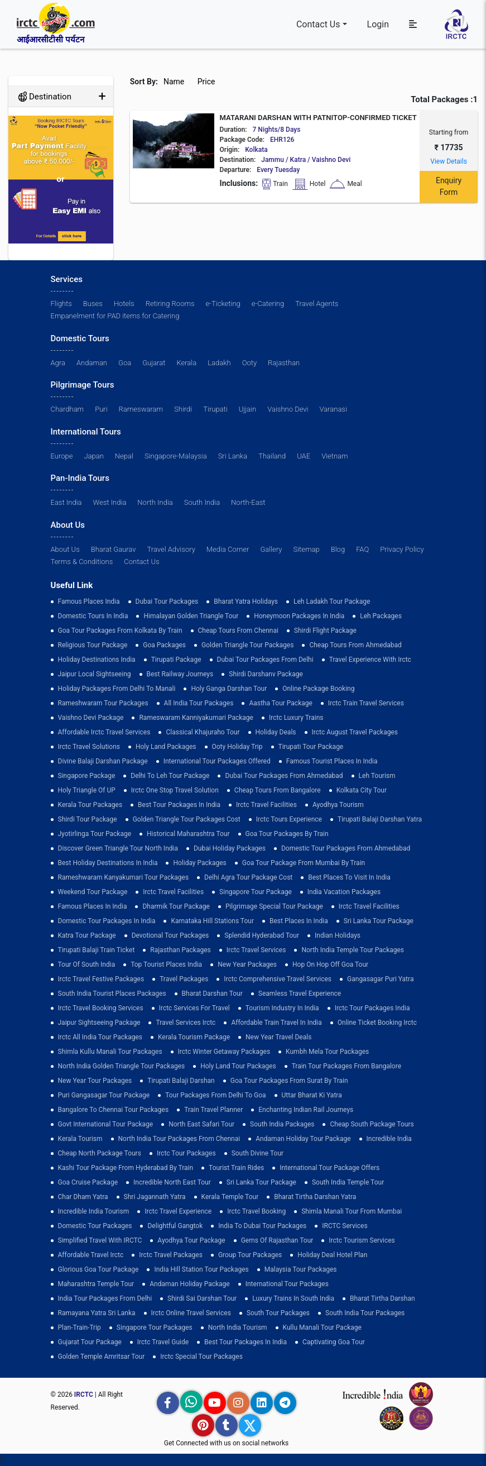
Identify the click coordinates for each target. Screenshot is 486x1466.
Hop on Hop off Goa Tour (330, 964)
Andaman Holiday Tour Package (303, 1139)
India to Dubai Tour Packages (262, 1226)
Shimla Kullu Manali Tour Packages (110, 1052)
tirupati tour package (311, 747)
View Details (448, 161)
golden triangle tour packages (247, 645)
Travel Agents (316, 303)
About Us (65, 549)
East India (66, 502)
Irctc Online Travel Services (191, 1313)
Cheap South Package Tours (371, 1124)
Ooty (249, 363)
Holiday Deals (276, 732)
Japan (93, 456)
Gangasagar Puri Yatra (380, 979)
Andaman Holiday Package (190, 1284)
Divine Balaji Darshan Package (103, 761)
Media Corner (227, 549)
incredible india (389, 1139)
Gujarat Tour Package (90, 1342)
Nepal (124, 456)
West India (110, 502)
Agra (58, 363)
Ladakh (219, 363)
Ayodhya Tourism (338, 805)
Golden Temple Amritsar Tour (101, 1356)
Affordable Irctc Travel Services (104, 732)
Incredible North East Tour (172, 1182)
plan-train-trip (79, 1327)
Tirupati (215, 409)
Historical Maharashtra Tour (188, 834)
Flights (61, 303)
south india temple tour (348, 1182)
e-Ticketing (223, 303)
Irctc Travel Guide (163, 1342)
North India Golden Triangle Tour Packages (121, 1066)
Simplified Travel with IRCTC (100, 1240)
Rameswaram (141, 409)
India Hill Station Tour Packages (201, 1269)
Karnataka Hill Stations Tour (212, 921)
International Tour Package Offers (329, 1168)
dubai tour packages (167, 601)
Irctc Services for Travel (194, 1008)
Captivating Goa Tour (333, 1342)
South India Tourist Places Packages (112, 993)
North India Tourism (237, 1327)
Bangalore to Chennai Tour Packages (113, 1110)
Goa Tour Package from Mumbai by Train (303, 863)
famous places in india (92, 906)
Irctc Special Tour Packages (201, 1356)
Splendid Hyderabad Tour (261, 935)
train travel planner (213, 1110)
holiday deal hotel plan (332, 1255)
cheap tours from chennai (238, 630)
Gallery (271, 549)
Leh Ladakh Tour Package (331, 601)
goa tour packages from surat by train (289, 1081)
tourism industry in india (282, 1008)
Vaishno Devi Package (91, 718)
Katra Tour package (87, 935)
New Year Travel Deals (278, 1037)
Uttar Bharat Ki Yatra (312, 1095)
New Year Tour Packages (95, 1081)
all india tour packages (199, 703)
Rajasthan (284, 363)
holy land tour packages (238, 1066)
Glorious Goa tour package (98, 1269)
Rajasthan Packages (180, 950)
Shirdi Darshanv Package (266, 674)
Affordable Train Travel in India (276, 1022)
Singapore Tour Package (255, 892)
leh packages (381, 616)
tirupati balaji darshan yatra (380, 819)
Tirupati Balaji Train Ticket (96, 950)
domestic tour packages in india (107, 921)
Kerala (186, 363)
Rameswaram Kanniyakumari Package (196, 718)
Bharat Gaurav (113, 549)
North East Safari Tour (201, 1124)
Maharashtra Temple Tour (96, 1284)
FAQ (362, 549)
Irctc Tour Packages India (372, 1008)
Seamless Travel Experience (299, 993)
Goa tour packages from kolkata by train (120, 630)
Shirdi (183, 409)
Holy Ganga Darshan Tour (229, 689)
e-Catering (268, 303)
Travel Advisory (171, 549)
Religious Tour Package (93, 645)
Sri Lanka (232, 456)
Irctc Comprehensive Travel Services (277, 979)
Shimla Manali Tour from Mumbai (351, 1211)
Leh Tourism (377, 776)
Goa (124, 363)
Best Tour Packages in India (179, 805)
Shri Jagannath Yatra (155, 1197)
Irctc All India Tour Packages (100, 1037)
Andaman (91, 363)
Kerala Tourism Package (194, 1037)
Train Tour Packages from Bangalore (346, 1066)
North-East (248, 502)
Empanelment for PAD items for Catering (115, 316)
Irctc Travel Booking (256, 1211)
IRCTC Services (344, 1226)
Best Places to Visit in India (349, 877)
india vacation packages (344, 892)
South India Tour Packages (365, 1313)
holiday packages (199, 863)
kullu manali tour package (322, 1327)
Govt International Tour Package (105, 1124)
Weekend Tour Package (93, 892)
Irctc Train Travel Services (366, 703)
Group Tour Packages (250, 1255)
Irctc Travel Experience (178, 1211)
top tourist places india (166, 964)
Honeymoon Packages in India (299, 616)
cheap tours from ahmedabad (355, 645)
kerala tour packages (90, 805)
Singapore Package (87, 776)
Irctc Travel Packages (171, 1255)
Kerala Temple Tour (230, 1197)
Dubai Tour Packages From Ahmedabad (284, 776)
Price (207, 81)
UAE (303, 456)
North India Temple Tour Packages (352, 950)
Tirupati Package (176, 659)
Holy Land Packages (166, 747)
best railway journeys (180, 674)
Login (378, 24)
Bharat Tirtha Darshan (382, 1298)
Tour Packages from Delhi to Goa (215, 1095)
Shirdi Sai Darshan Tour (202, 1298)
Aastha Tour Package (280, 703)
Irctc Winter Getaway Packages (224, 1052)
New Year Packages (247, 964)
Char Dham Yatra (83, 1197)
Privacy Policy (402, 549)
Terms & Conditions (82, 561)
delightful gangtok (175, 1226)
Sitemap (306, 549)
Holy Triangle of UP (87, 790)
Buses (93, 303)
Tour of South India (87, 964)
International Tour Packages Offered (217, 761)
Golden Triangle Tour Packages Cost (186, 819)
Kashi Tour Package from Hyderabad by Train (126, 1168)
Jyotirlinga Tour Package (95, 834)
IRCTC (83, 1394)
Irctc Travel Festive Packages (101, 979)
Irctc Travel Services (256, 950)
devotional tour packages (170, 935)
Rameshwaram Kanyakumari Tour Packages (123, 877)
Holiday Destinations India (97, 659)
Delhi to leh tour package (170, 776)
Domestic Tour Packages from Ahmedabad (345, 848)
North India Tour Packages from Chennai (179, 1139)
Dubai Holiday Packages (230, 848)
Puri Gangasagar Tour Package (104, 1095)
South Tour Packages (278, 1313)
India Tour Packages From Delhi (105, 1298)
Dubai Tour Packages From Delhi (265, 659)
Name (174, 81)
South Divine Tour (257, 1153)
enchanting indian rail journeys (305, 1110)
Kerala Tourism (80, 1139)
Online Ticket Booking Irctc (377, 1022)
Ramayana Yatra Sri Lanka (97, 1313)
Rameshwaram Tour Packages (103, 703)
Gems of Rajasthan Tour (277, 1240)
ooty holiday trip (237, 747)
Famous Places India (89, 601)
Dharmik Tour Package (175, 906)
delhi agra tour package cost (248, 877)
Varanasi (333, 409)
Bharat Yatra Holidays (246, 601)
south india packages (282, 1124)
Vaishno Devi (287, 409)
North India (154, 502)
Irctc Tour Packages (186, 1153)
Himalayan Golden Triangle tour (190, 616)
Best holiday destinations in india (108, 863)
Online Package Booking (318, 689)
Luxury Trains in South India (293, 1298)
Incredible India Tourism (93, 1211)
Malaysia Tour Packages (300, 1269)
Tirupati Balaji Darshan (181, 1081)
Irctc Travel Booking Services (100, 1008)
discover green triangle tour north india (118, 848)
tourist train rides (236, 1168)
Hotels (124, 303)
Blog (338, 549)
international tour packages (287, 1284)
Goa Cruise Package (88, 1182)
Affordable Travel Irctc (91, 1255)
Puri (101, 409)
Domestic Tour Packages (95, 1226)
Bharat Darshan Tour (212, 993)
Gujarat (153, 363)
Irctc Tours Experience (289, 819)
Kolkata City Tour (361, 790)
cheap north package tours (99, 1153)
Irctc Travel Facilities (266, 805)
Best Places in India (299, 921)
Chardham (67, 409)
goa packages (164, 645)
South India (202, 502)
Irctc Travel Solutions (89, 747)
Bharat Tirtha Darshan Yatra (315, 1197)
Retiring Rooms (170, 303)
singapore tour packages (155, 1327)
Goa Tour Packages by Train (287, 834)
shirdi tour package (87, 819)
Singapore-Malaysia (176, 456)
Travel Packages (184, 979)
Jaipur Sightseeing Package (99, 1022)
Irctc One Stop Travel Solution (175, 790)
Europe (62, 456)
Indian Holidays (337, 935)
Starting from (449, 132)
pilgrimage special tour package (274, 906)
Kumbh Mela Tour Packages (327, 1052)
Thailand (272, 456)
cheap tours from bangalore (277, 790)
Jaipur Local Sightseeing (94, 674)
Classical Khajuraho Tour (202, 732)
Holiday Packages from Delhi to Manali (117, 689)
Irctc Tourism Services (361, 1240)
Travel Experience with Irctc (370, 659)
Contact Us (318, 24)
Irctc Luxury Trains (296, 718)
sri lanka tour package (378, 921)
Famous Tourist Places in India (332, 761)
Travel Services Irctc (185, 1022)
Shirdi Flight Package (325, 630)
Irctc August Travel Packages (355, 732)
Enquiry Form (448, 186)
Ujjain (248, 409)
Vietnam (334, 456)
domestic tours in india (93, 616)
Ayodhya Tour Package (191, 1240)
